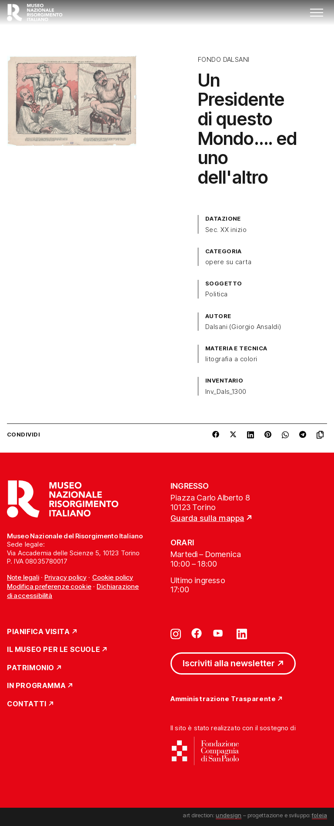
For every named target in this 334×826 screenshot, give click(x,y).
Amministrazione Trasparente (223, 699)
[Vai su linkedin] (242, 633)
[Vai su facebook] (196, 633)
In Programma (36, 686)
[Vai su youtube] (219, 633)
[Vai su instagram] (175, 633)
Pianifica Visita (38, 632)
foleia (319, 815)
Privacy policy (65, 577)
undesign (228, 815)
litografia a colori (231, 359)
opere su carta (228, 262)
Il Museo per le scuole (53, 650)
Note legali (23, 577)
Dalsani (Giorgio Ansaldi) (243, 327)
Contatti (27, 704)
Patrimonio (30, 668)
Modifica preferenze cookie (49, 586)
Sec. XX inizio (226, 230)
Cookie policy (113, 577)
